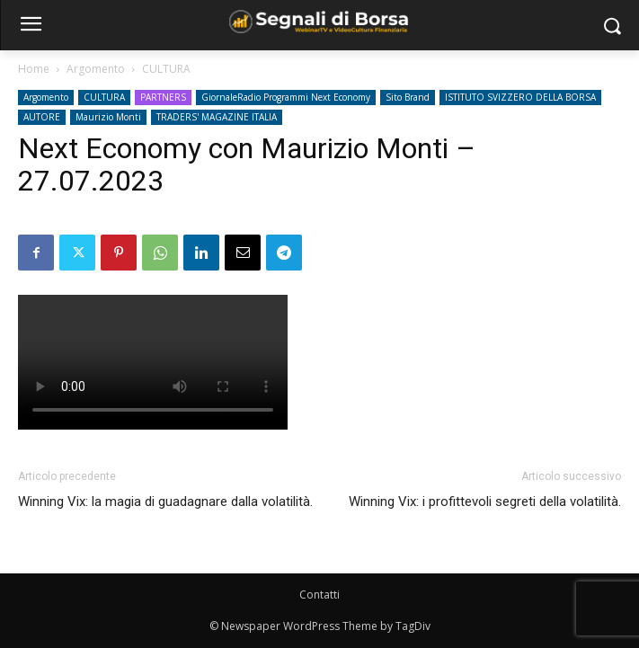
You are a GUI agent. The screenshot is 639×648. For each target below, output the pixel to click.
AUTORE (41, 117)
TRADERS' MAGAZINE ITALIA (216, 117)
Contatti (319, 594)
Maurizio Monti (108, 117)
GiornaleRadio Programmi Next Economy (285, 97)
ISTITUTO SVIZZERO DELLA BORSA (520, 97)
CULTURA (166, 68)
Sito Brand (408, 97)
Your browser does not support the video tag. (153, 362)
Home (33, 68)
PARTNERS (163, 97)
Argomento (96, 68)
